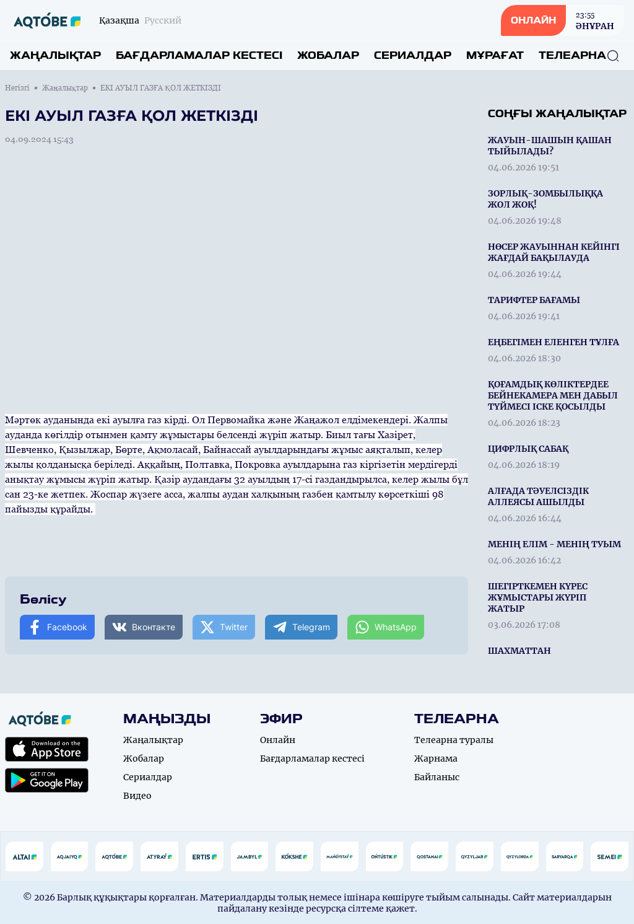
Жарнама (436, 758)
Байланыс (436, 777)
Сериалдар (412, 55)
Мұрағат (495, 55)
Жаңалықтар (55, 55)
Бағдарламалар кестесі (199, 55)
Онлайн (277, 740)
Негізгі (17, 88)
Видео (137, 795)
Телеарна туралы (453, 740)
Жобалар (328, 55)
